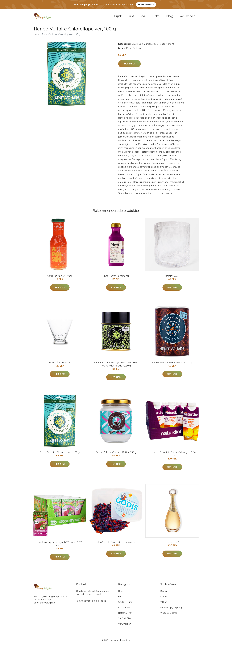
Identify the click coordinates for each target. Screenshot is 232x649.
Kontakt (164, 600)
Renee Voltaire (166, 47)
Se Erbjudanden (146, 4)
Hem (36, 38)
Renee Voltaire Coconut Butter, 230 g (116, 456)
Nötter (156, 18)
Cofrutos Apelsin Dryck (59, 279)
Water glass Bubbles (60, 366)
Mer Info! (129, 67)
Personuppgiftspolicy (171, 611)
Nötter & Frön (125, 616)
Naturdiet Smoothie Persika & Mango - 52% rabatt (172, 458)
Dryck (118, 18)
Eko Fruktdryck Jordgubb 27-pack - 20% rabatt (60, 548)
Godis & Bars (125, 605)
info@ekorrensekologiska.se (91, 604)
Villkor (163, 605)
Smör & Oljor (125, 622)
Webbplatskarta (168, 616)
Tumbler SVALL (172, 279)
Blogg (170, 18)
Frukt (131, 18)
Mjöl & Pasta (124, 611)
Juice (155, 47)
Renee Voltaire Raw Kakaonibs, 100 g (172, 366)
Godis (143, 18)
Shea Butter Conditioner (116, 279)
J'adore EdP (172, 546)
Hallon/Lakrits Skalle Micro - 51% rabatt (116, 546)
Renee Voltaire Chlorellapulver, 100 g (60, 456)
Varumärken (187, 18)
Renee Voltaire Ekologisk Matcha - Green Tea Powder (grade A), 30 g (116, 368)
